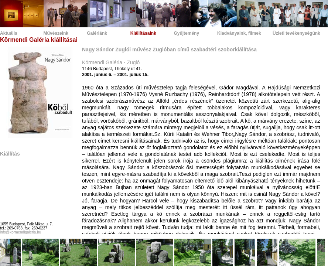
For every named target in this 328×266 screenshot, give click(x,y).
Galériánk (97, 33)
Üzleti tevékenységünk (296, 33)
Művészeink (56, 33)
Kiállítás (10, 154)
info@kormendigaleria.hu (20, 232)
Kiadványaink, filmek (239, 33)
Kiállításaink (143, 33)
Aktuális (8, 33)
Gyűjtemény (186, 33)
